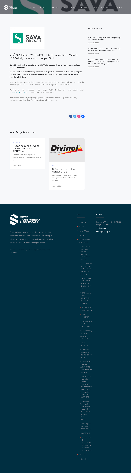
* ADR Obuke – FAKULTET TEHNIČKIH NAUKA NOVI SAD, (85, 282)
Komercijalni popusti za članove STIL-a (86, 425)
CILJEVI (82, 234)
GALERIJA (83, 454)
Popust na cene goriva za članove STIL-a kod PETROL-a (26, 148)
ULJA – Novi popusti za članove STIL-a (64, 170)
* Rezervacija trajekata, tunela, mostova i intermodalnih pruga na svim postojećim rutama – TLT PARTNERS (86, 386)
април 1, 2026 (93, 43)
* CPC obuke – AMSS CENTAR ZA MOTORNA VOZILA (86, 297)
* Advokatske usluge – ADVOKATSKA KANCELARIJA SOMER (86, 366)
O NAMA (82, 221)
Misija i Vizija (84, 230)
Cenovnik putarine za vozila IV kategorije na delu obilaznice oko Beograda (101, 51)
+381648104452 (102, 227)
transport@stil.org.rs (20, 92)
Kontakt (83, 458)
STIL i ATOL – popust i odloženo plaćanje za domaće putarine (101, 39)
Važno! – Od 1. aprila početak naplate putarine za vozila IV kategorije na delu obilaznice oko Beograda (104, 64)
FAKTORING (85, 432)
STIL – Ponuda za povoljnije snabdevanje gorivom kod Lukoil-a (86, 268)
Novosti (17, 143)
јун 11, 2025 (17, 164)
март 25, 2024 (57, 185)
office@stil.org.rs (103, 231)
